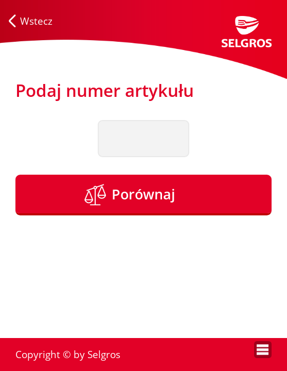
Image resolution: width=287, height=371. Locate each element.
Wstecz (36, 20)
